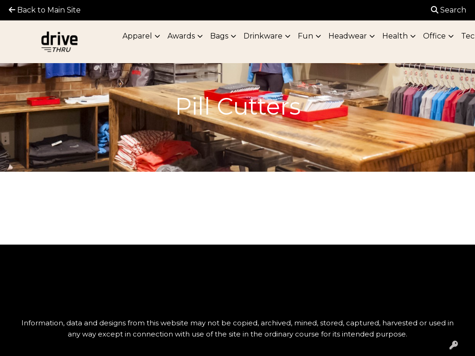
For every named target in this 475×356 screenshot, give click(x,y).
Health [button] (395, 36)
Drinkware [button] (263, 36)
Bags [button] (219, 36)
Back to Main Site (45, 10)
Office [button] (434, 36)
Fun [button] (305, 36)
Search (448, 10)
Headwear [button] (347, 36)
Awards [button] (181, 36)
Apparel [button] (137, 36)
